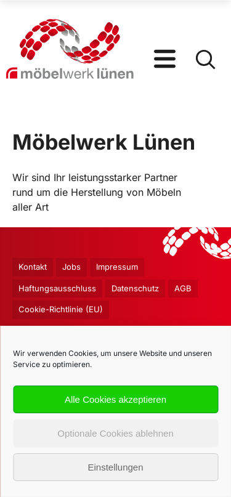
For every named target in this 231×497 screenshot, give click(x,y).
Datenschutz (135, 288)
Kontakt (32, 267)
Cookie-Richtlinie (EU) (60, 309)
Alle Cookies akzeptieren (115, 399)
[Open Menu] (165, 49)
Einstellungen (115, 467)
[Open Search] (205, 49)
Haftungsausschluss (57, 288)
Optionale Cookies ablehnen (115, 433)
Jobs (71, 267)
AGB (183, 288)
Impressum (117, 267)
